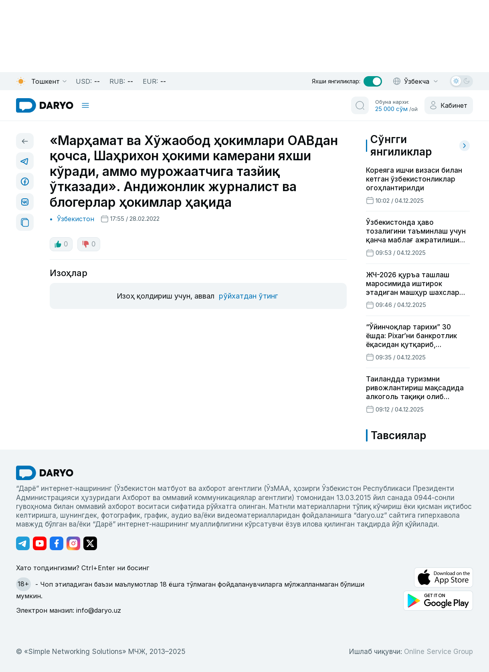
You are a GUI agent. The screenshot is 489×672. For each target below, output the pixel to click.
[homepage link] (44, 105)
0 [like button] (61, 244)
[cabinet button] (448, 105)
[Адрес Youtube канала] (39, 543)
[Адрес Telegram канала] (23, 543)
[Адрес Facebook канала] (56, 543)
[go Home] (44, 473)
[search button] (360, 105)
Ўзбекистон (75, 219)
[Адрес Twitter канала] (90, 543)
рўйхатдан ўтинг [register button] (248, 296)
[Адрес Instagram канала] (73, 543)
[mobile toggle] (85, 105)
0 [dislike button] (89, 244)
